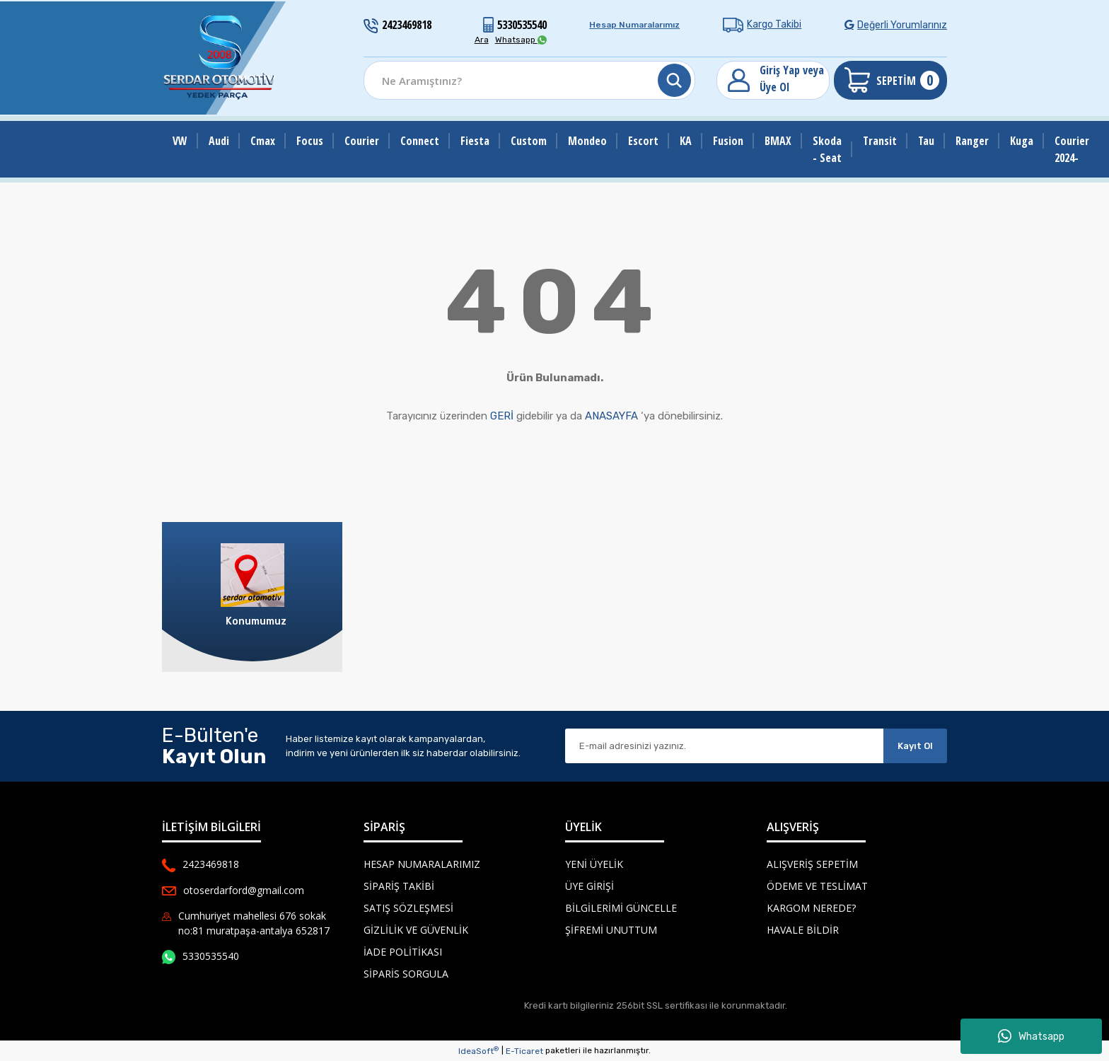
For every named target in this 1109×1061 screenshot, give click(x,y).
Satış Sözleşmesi (408, 908)
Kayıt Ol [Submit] (915, 746)
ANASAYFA (611, 416)
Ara (482, 40)
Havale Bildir (803, 930)
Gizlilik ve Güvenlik (416, 930)
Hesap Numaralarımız (634, 25)
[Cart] (890, 80)
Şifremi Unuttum (611, 930)
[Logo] (220, 58)
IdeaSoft (478, 1051)
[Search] (529, 80)
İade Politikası (403, 951)
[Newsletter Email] (724, 746)
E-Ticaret (524, 1051)
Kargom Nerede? (811, 908)
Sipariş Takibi (399, 886)
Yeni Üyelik (594, 864)
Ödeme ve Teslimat (817, 886)
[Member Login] (773, 80)
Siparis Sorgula (406, 973)
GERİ (501, 416)
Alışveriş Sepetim (812, 864)
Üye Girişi (589, 886)
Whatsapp (1031, 1036)
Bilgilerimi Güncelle (621, 908)
